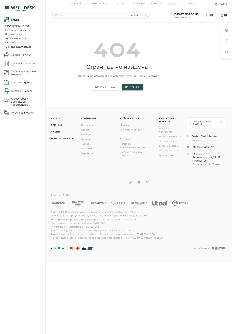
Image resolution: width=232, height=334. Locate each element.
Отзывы (85, 139)
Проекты (125, 139)
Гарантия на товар (169, 150)
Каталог (57, 118)
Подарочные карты (170, 136)
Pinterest (147, 182)
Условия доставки (169, 145)
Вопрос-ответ (167, 155)
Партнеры (87, 153)
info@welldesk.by (203, 147)
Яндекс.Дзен (138, 182)
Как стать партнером (131, 129)
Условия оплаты (168, 141)
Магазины (125, 125)
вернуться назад (104, 87)
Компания (89, 118)
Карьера (86, 143)
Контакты (86, 148)
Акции (55, 131)
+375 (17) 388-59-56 (186, 14)
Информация (129, 118)
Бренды (56, 125)
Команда (86, 134)
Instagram (130, 182)
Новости (86, 129)
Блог (122, 134)
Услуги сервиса (62, 138)
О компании (88, 125)
